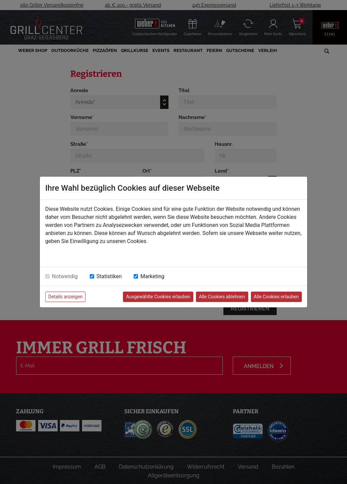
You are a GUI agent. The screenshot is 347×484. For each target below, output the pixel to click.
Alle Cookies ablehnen (222, 296)
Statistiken (109, 276)
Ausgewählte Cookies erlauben (158, 296)
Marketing (152, 276)
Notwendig (65, 276)
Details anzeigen (65, 296)
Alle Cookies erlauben (276, 296)
